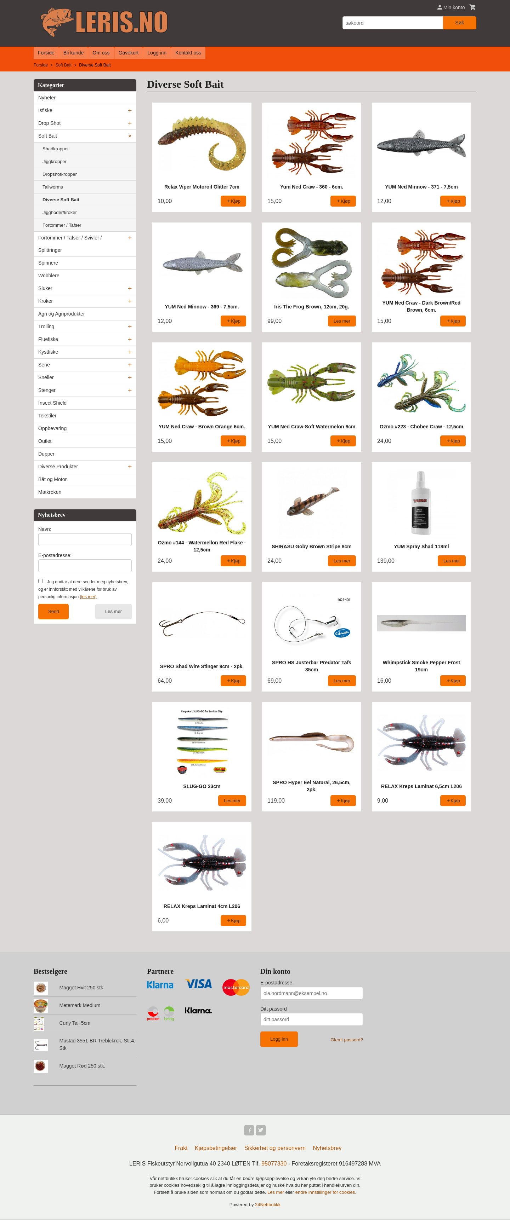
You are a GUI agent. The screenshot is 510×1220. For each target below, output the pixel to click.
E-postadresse (276, 982)
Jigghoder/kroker (59, 212)
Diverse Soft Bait (60, 199)
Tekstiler (47, 415)
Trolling (46, 326)
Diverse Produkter (58, 466)
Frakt (181, 1149)
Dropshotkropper (59, 174)
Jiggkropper (54, 161)
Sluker (45, 288)
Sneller (46, 377)
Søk (459, 22)
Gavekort (129, 53)
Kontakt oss (188, 53)
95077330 (274, 1165)
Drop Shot (49, 123)
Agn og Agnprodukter (61, 314)
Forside (46, 53)
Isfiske (45, 110)
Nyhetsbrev (327, 1149)
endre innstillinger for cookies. (325, 1193)
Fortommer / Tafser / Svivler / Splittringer (70, 244)
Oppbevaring (52, 428)
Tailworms (52, 187)
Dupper (46, 454)
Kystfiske (48, 352)
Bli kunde (73, 53)
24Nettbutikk (267, 1206)
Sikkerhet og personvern (275, 1149)
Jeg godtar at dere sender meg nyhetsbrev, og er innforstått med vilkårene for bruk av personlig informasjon (83, 589)
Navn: (44, 529)
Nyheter (47, 97)
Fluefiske (48, 339)
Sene (44, 365)
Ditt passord (273, 1009)
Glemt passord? (346, 1039)
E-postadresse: (55, 555)
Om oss (100, 53)
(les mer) (88, 596)
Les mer (113, 611)
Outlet (44, 441)
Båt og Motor (52, 479)
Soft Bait (47, 136)
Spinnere (48, 263)
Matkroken (49, 492)
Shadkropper (55, 148)
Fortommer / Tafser (61, 225)
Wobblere (49, 275)
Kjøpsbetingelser (216, 1149)
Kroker (45, 301)
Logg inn (156, 53)
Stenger (47, 390)
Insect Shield (52, 403)
